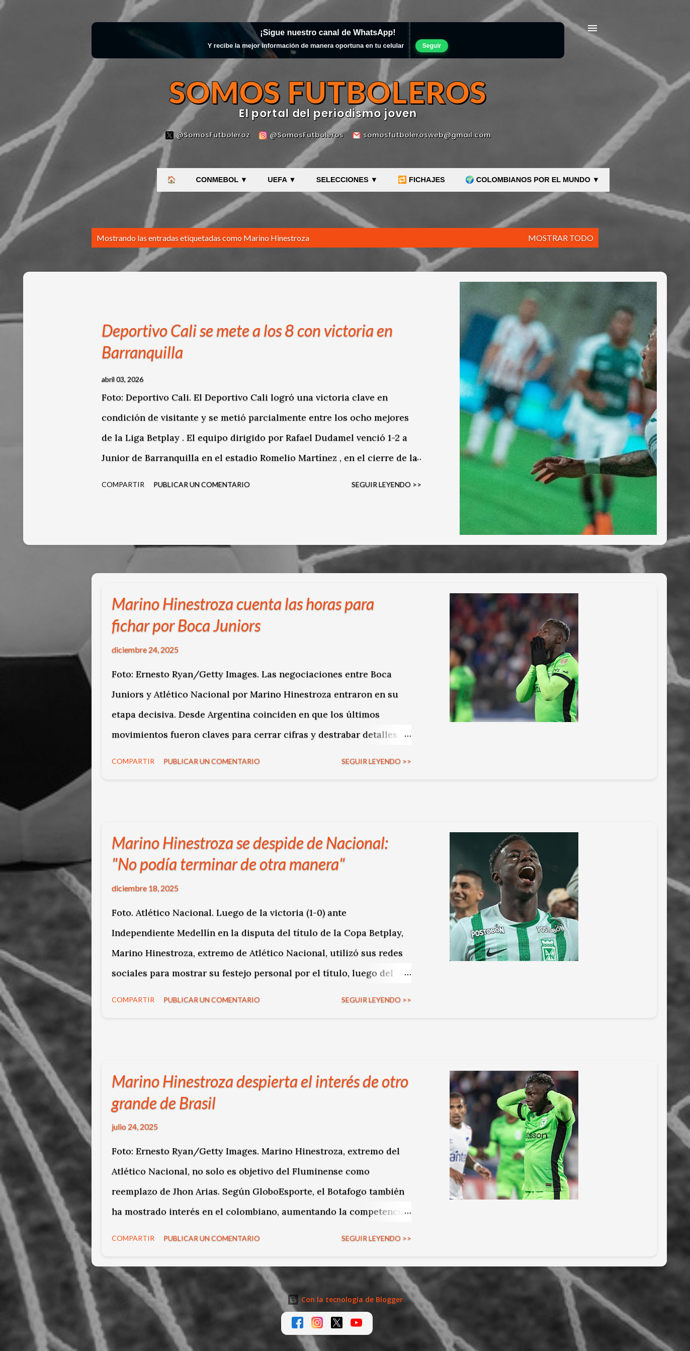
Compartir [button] (123, 484)
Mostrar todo (560, 238)
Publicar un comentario (201, 484)
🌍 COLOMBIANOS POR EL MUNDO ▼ (532, 180)
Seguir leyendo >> (386, 484)
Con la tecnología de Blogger (345, 1299)
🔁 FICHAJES (421, 180)
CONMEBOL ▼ (222, 180)
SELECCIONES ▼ (347, 180)
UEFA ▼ (282, 180)
